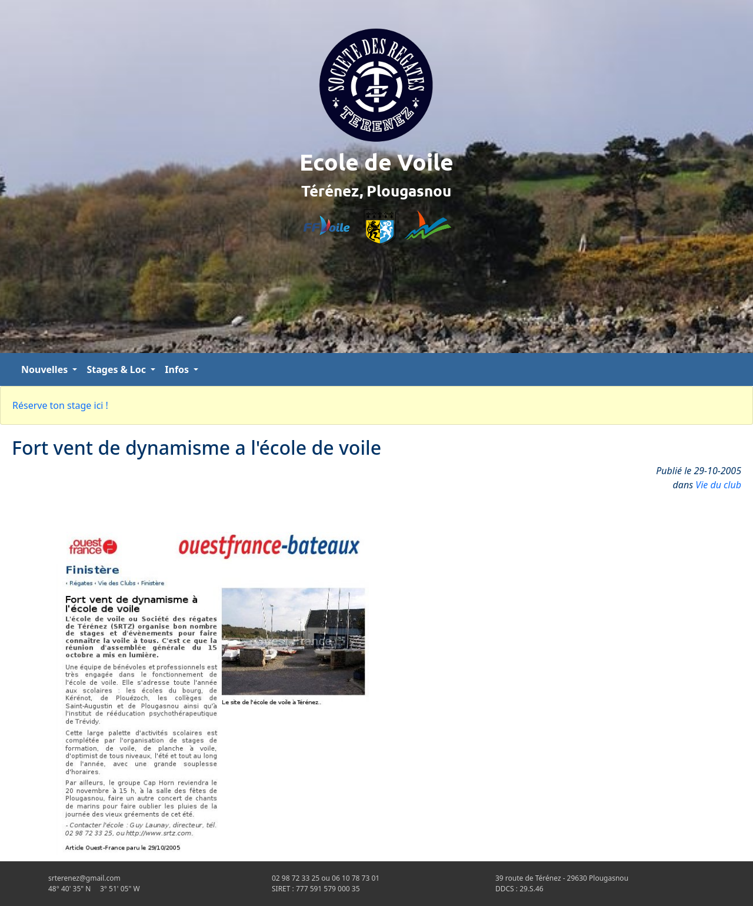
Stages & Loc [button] (117, 369)
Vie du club (718, 484)
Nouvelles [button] (45, 369)
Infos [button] (178, 369)
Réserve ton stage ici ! (60, 405)
